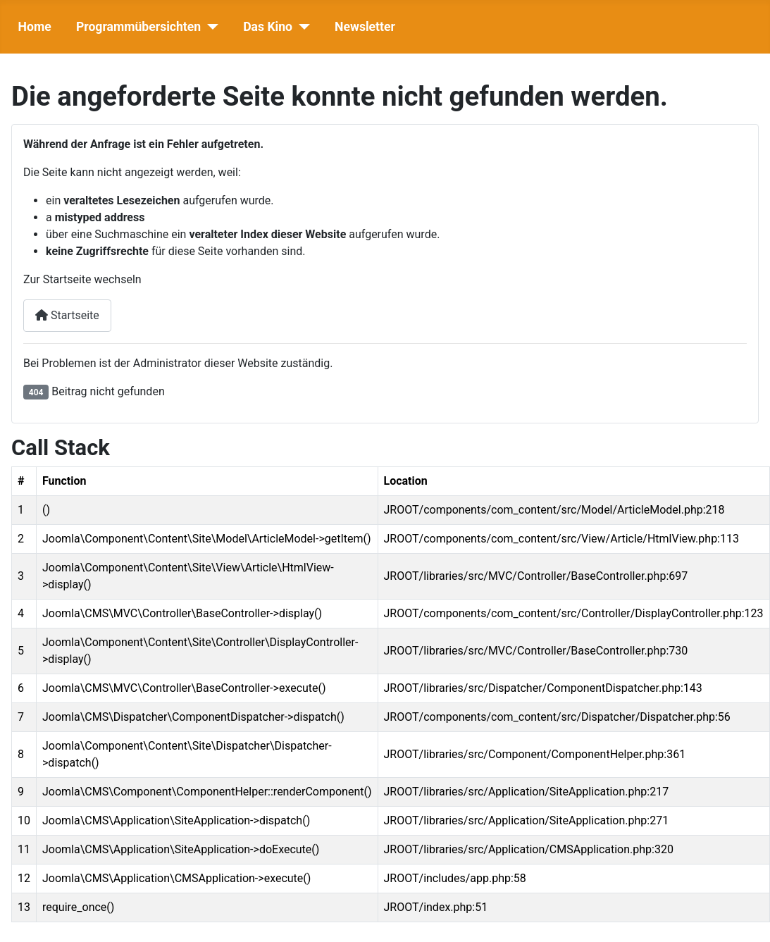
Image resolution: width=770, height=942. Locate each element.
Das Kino (267, 27)
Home (34, 27)
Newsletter (365, 27)
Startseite (67, 315)
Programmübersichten (138, 27)
